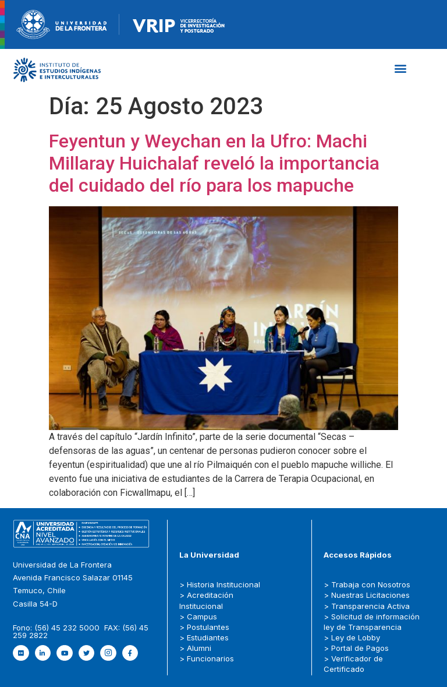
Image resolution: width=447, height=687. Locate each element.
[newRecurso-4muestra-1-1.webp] (61, 23)
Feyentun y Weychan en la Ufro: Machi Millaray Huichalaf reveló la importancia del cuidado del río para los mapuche (214, 163)
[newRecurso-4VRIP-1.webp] (179, 23)
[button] (400, 68)
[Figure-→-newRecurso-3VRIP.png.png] (119, 23)
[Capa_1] (57, 69)
